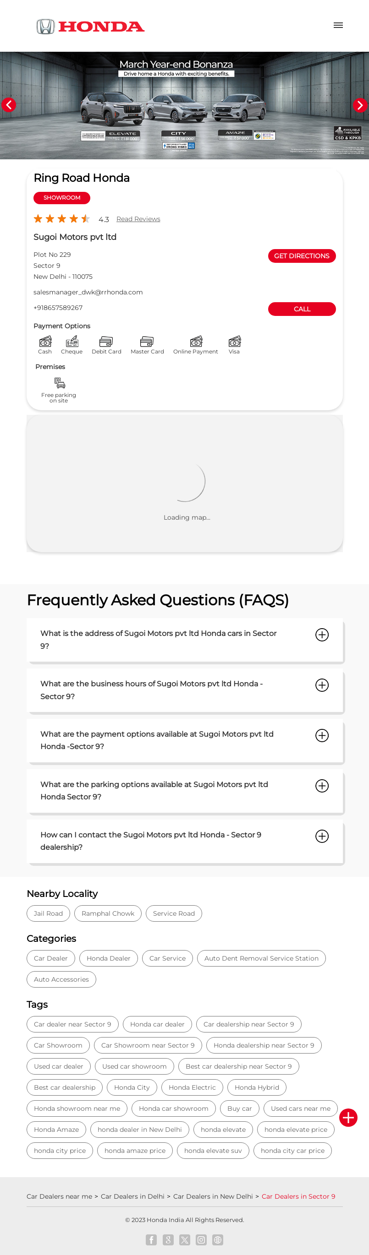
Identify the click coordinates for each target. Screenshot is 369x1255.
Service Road (174, 913)
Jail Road (48, 913)
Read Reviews (138, 219)
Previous (8, 105)
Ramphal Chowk (108, 913)
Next (360, 105)
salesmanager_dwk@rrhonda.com (88, 292)
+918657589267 (58, 308)
